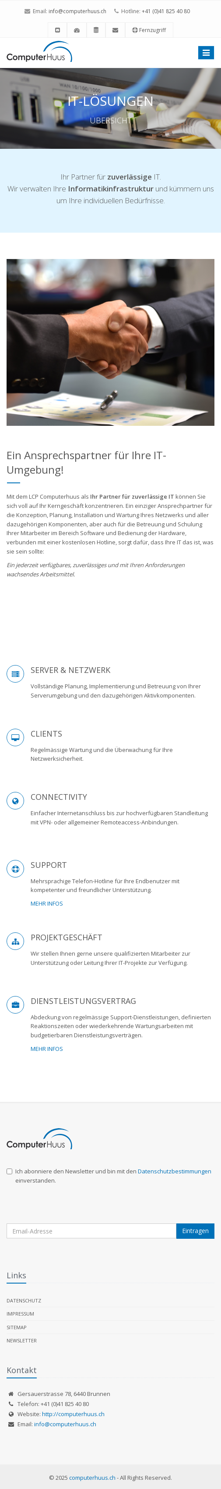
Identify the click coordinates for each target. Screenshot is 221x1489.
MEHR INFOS (47, 903)
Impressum (20, 1313)
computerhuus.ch (92, 1478)
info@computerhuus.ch (77, 11)
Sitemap (17, 1327)
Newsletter (22, 1340)
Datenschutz (24, 1300)
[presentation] (73, 1206)
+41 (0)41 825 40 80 (166, 11)
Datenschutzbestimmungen (174, 1171)
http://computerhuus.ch (73, 1414)
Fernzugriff (149, 30)
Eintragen (195, 1230)
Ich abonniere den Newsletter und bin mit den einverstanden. (109, 1175)
